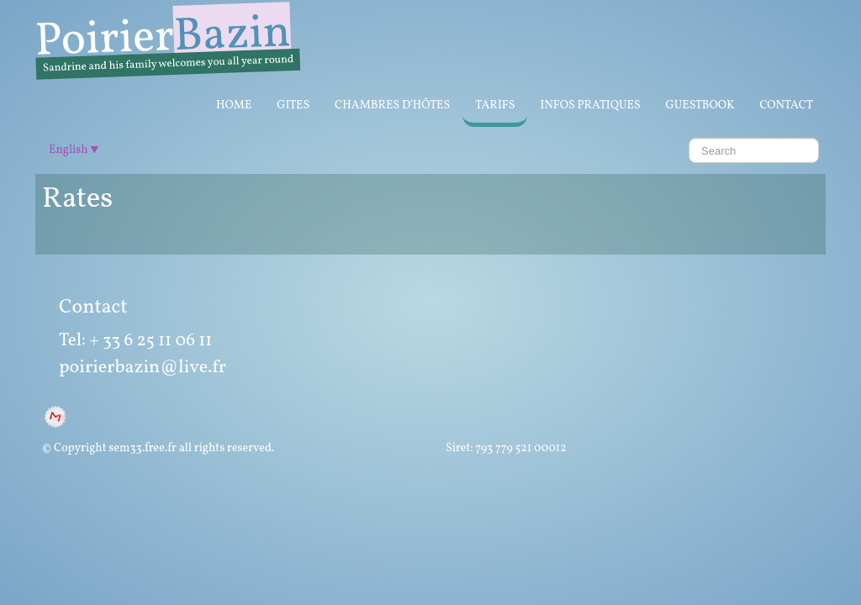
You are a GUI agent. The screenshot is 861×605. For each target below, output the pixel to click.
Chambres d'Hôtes (392, 105)
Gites (293, 105)
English (73, 150)
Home (233, 105)
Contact (786, 105)
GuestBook (700, 105)
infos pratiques (590, 105)
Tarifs (495, 105)
